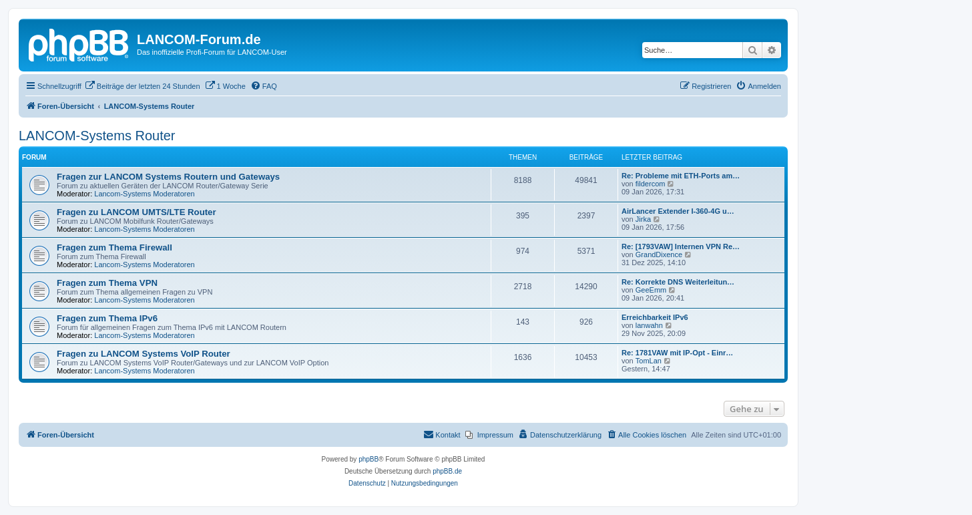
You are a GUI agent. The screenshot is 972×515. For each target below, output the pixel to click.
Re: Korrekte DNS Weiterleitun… (678, 282)
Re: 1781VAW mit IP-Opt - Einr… (677, 353)
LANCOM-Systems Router (97, 135)
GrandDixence (659, 254)
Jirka (643, 219)
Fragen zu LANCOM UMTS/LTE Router (136, 212)
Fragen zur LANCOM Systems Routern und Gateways (168, 177)
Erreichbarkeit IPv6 (655, 317)
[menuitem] (142, 86)
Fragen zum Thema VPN (107, 283)
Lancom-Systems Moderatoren (144, 194)
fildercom (651, 184)
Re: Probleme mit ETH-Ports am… (681, 176)
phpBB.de (447, 471)
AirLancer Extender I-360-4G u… (678, 211)
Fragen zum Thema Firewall (114, 247)
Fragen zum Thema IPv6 (107, 318)
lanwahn (649, 325)
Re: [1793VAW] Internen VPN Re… (681, 246)
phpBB (368, 459)
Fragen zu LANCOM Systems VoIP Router (143, 354)
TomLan (649, 361)
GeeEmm (651, 290)
